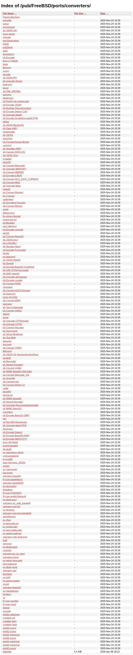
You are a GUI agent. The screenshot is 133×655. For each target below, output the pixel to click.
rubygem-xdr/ (9, 570)
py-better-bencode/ (12, 560)
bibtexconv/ (9, 213)
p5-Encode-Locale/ (12, 280)
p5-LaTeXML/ (10, 243)
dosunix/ (7, 341)
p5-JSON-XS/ (10, 30)
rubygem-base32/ (12, 587)
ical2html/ (8, 47)
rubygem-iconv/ (11, 557)
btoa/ (5, 64)
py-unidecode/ (10, 527)
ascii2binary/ (9, 516)
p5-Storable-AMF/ (12, 148)
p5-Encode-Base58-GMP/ (16, 435)
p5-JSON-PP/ (10, 78)
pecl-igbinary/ (10, 226)
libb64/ (6, 314)
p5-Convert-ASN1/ (12, 311)
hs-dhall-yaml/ (10, 567)
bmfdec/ (7, 594)
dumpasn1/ (8, 54)
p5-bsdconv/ (9, 294)
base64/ (7, 391)
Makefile (7, 651)
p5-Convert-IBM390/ (13, 172)
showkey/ (8, 489)
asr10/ (6, 233)
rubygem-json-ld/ (11, 506)
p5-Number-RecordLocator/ (17, 108)
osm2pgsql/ (9, 27)
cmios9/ (7, 611)
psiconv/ (7, 94)
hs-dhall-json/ (10, 499)
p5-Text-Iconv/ (10, 331)
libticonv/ (7, 351)
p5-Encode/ (9, 57)
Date (102, 13)
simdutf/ (7, 358)
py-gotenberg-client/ (13, 452)
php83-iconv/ (9, 648)
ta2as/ (6, 121)
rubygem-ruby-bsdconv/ (15, 537)
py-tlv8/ (6, 577)
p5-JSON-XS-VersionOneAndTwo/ (20, 354)
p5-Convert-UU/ (11, 381)
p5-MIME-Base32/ (12, 408)
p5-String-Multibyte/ (13, 334)
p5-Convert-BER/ (12, 300)
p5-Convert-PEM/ (12, 283)
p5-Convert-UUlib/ (12, 368)
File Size (79, 13)
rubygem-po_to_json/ (14, 554)
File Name (8, 13)
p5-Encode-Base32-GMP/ (16, 415)
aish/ (5, 51)
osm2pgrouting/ (11, 40)
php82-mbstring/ (11, 614)
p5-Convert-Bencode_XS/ (16, 375)
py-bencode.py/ (11, 523)
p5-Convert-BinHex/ (13, 192)
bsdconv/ (7, 84)
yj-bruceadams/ (11, 456)
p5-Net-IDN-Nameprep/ (15, 422)
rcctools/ (7, 550)
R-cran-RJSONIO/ (12, 493)
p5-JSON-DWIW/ (12, 260)
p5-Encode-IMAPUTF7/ (15, 439)
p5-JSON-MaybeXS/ (13, 125)
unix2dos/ (8, 412)
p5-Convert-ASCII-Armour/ (16, 290)
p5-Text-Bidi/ (9, 337)
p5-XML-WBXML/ (12, 91)
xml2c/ (6, 466)
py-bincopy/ (9, 510)
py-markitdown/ (11, 591)
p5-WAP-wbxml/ (11, 273)
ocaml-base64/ (10, 445)
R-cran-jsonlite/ (11, 601)
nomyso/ (7, 543)
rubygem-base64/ (12, 476)
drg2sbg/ (7, 574)
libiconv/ (7, 67)
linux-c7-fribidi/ (10, 61)
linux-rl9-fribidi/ (10, 442)
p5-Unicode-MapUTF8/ (15, 425)
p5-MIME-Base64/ (12, 398)
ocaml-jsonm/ (10, 219)
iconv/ (6, 24)
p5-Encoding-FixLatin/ (14, 202)
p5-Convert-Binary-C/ (14, 385)
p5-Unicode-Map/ (12, 186)
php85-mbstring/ (11, 645)
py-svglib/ (8, 459)
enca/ (5, 317)
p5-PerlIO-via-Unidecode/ (16, 101)
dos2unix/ (8, 429)
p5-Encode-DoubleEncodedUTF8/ (20, 118)
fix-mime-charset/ (12, 216)
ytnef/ (5, 209)
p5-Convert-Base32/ (13, 236)
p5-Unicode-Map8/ (12, 115)
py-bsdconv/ (9, 257)
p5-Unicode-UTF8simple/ (16, 321)
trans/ (6, 88)
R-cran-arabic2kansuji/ (14, 496)
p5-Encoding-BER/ (12, 175)
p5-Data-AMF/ (10, 128)
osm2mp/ (7, 138)
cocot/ (6, 584)
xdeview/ (7, 304)
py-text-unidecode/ (12, 530)
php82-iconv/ (9, 631)
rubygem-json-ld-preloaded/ (17, 513)
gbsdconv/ (8, 98)
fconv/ (6, 71)
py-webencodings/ (12, 533)
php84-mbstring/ (11, 641)
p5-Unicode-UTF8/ (12, 324)
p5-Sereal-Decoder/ (13, 402)
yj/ (4, 597)
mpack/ (6, 189)
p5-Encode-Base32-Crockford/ (18, 267)
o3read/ (7, 37)
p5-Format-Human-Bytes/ (16, 142)
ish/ (4, 419)
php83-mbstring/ (11, 635)
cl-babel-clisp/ (10, 624)
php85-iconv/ (9, 638)
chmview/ (8, 287)
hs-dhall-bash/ (10, 547)
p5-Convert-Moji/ (11, 182)
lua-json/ (7, 344)
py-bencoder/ (9, 486)
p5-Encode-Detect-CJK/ (15, 111)
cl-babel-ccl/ (9, 618)
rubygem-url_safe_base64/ (17, 503)
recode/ (7, 74)
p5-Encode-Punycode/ (14, 250)
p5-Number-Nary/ (12, 246)
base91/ (7, 162)
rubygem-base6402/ (13, 483)
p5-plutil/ (7, 449)
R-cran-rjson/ (9, 604)
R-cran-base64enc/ (13, 479)
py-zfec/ (7, 520)
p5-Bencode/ (9, 361)
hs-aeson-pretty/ (11, 581)
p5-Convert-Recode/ (13, 327)
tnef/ (5, 540)
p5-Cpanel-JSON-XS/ (14, 152)
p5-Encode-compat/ (13, 229)
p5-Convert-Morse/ (12, 206)
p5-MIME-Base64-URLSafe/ (17, 371)
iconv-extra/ (9, 34)
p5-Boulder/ (9, 223)
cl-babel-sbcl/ (9, 621)
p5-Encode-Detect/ (12, 432)
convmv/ (7, 145)
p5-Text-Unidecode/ (13, 307)
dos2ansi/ (8, 395)
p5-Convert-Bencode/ (14, 165)
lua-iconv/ (8, 473)
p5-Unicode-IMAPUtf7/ (14, 169)
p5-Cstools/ (9, 196)
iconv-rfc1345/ (10, 297)
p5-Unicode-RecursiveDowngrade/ (21, 405)
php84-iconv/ (9, 628)
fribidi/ (6, 44)
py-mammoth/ (10, 469)
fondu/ (6, 253)
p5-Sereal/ (8, 263)
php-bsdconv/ (10, 564)
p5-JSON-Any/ (10, 240)
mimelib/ (7, 20)
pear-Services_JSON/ (14, 462)
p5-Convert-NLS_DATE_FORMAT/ (21, 179)
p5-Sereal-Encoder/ (13, 365)
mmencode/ (9, 132)
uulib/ (5, 388)
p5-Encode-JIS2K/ (12, 105)
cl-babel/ (7, 159)
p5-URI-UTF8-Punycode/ (16, 270)
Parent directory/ (11, 17)
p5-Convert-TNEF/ (12, 348)
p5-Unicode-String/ (12, 81)
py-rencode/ (9, 378)
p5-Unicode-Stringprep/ (15, 277)
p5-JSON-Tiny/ (10, 155)
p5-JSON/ (8, 135)
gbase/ (6, 608)
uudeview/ (8, 199)
